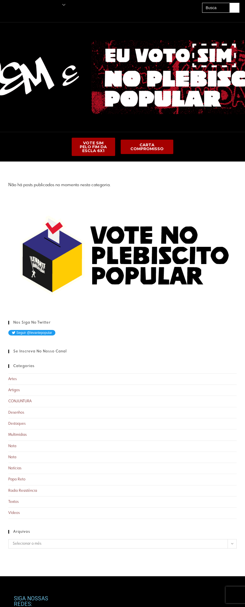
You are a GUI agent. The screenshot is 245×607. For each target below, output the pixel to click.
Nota (12, 446)
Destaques (16, 424)
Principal (8, 4)
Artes (12, 379)
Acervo (40, 14)
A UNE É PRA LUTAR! (64, 14)
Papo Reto (16, 479)
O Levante (54, 4)
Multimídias (17, 435)
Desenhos (16, 412)
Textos (13, 502)
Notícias (14, 468)
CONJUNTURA (20, 401)
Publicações (27, 4)
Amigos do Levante (16, 14)
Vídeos (14, 513)
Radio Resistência (22, 491)
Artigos (14, 390)
